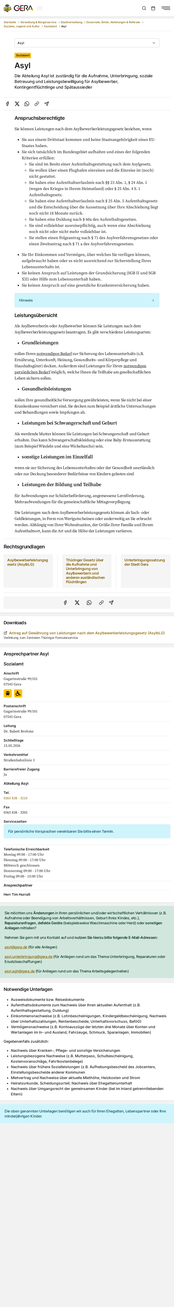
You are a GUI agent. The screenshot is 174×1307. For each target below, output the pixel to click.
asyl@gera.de (16, 947)
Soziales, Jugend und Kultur (22, 26)
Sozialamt (50, 26)
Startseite (10, 22)
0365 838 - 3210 (15, 797)
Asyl (20, 43)
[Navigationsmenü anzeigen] (165, 8)
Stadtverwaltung (71, 22)
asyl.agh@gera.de (20, 971)
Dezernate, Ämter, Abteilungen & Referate (113, 22)
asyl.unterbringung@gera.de (29, 956)
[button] (87, 300)
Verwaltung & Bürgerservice (38, 22)
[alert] (87, 300)
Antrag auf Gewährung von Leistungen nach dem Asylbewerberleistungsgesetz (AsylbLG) (84, 632)
